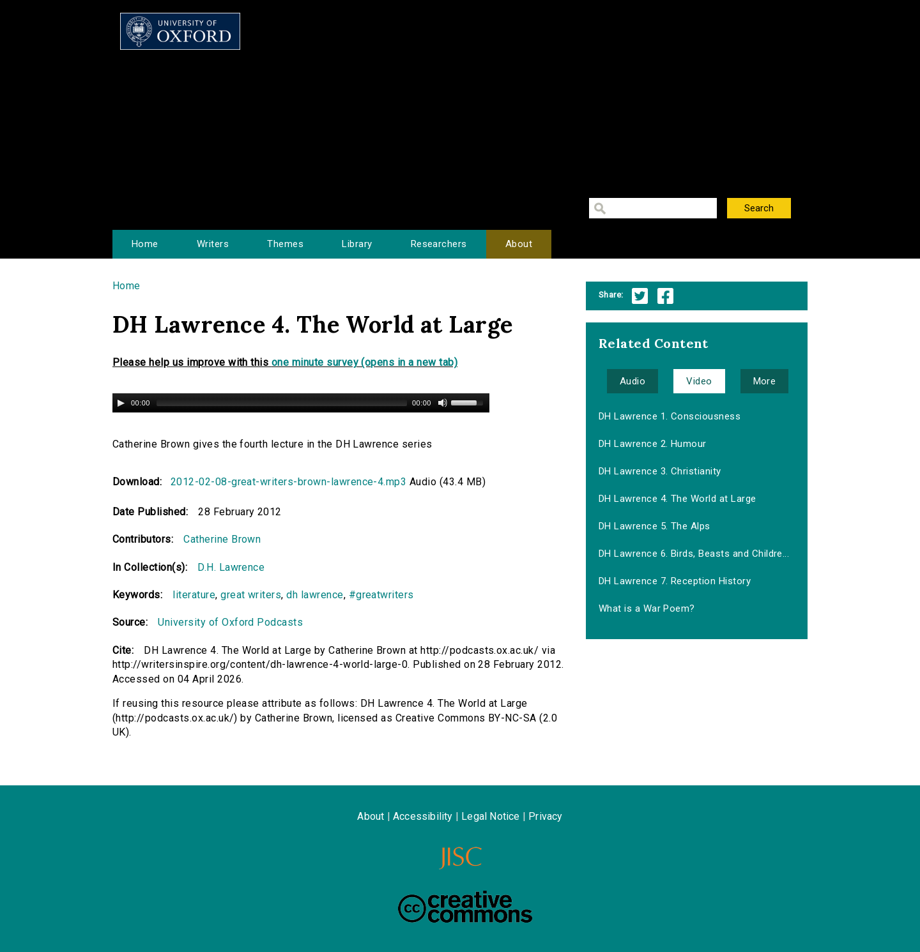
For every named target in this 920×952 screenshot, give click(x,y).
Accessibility (423, 816)
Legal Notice (490, 816)
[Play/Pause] (121, 403)
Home (145, 244)
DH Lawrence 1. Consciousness (669, 416)
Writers (213, 244)
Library (357, 244)
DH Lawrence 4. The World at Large (677, 498)
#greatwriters (381, 595)
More (764, 381)
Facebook (665, 296)
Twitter (640, 296)
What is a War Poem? (647, 608)
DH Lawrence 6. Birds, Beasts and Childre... (694, 553)
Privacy (545, 816)
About (518, 244)
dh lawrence (314, 595)
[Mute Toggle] (443, 403)
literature (193, 595)
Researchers (439, 244)
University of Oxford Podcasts (230, 622)
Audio (632, 381)
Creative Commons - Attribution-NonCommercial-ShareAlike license (465, 907)
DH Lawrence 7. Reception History (675, 581)
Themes (285, 244)
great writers (250, 595)
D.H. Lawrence (230, 567)
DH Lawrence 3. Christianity (660, 471)
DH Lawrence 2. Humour (653, 444)
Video (699, 381)
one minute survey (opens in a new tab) (364, 362)
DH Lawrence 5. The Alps (654, 526)
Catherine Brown (222, 539)
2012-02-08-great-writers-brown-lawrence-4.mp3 (289, 482)
